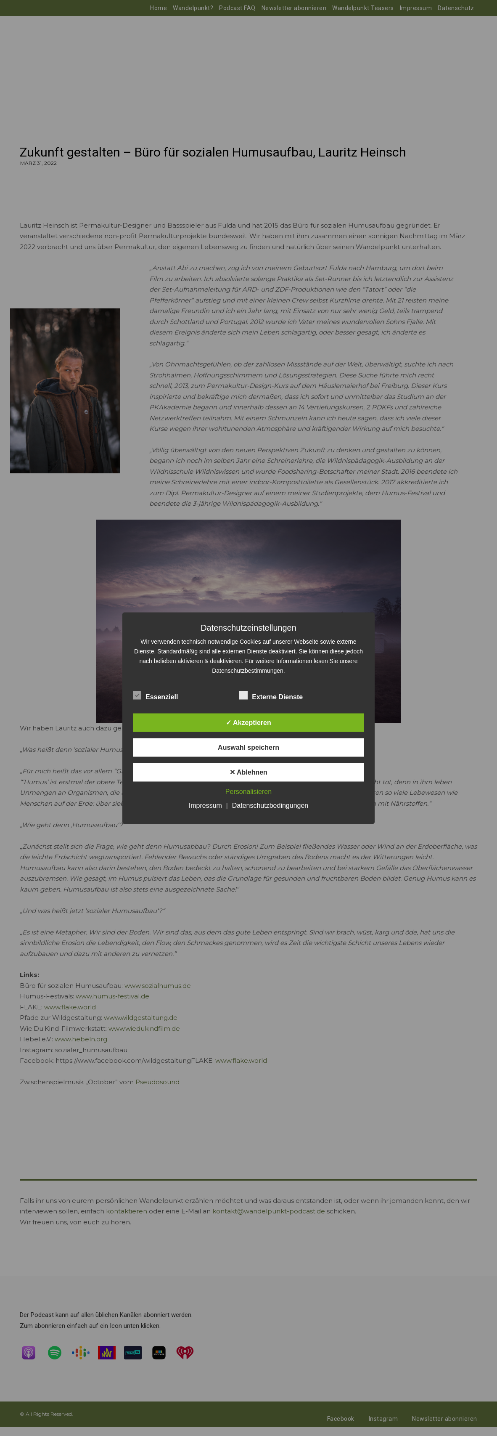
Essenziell (155, 695)
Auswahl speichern (248, 747)
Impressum (205, 805)
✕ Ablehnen (248, 771)
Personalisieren (248, 791)
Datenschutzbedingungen (270, 805)
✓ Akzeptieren (248, 722)
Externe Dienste (271, 695)
